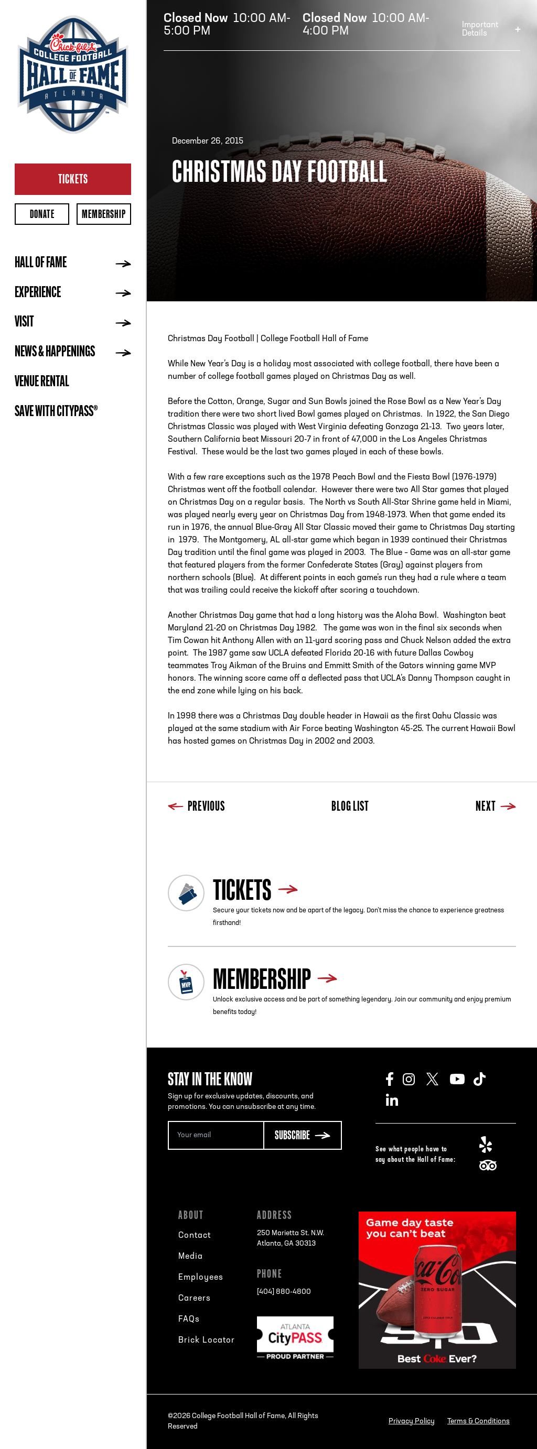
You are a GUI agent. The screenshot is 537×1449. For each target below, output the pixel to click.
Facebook (394, 1079)
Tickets (73, 178)
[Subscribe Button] (302, 1135)
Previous (196, 807)
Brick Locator (206, 1340)
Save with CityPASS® (56, 412)
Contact (194, 1236)
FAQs (189, 1319)
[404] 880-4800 (284, 1292)
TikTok (485, 1079)
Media (190, 1256)
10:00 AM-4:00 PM (366, 25)
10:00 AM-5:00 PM (227, 25)
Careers (194, 1298)
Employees (200, 1277)
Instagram (414, 1079)
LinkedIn (398, 1100)
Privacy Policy (412, 1421)
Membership (104, 214)
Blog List (350, 807)
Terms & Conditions (478, 1421)
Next (496, 807)
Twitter (438, 1079)
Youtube (462, 1079)
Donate (42, 214)
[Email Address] (215, 1135)
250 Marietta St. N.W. (290, 1239)
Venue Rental (42, 382)
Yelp (491, 1144)
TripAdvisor (491, 1165)
